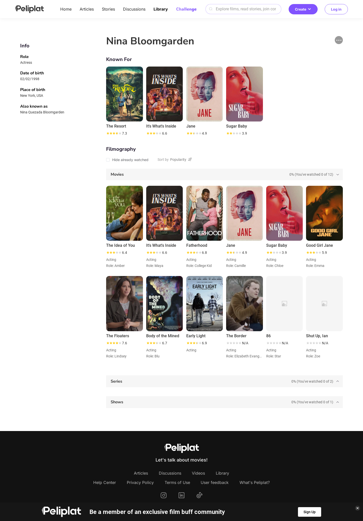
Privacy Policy (140, 482)
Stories (108, 9)
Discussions (134, 9)
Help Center (104, 482)
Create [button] (303, 9)
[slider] (113, 133)
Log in (336, 9)
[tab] (224, 174)
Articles (87, 9)
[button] (339, 40)
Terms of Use (177, 482)
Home (66, 9)
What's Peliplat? (254, 482)
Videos (198, 473)
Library (161, 9)
